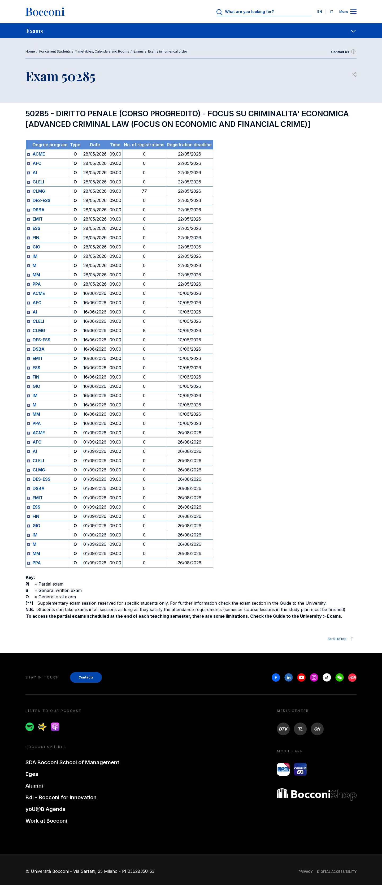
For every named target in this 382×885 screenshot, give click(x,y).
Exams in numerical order (167, 51)
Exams (138, 51)
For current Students (55, 51)
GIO (36, 247)
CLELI (38, 181)
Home (30, 51)
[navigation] (191, 30)
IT (331, 12)
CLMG (39, 191)
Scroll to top (341, 639)
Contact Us (344, 52)
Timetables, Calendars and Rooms (102, 51)
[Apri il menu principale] (353, 12)
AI (35, 172)
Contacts (86, 677)
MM (36, 274)
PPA (37, 284)
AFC (37, 163)
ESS (36, 228)
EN (319, 12)
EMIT (38, 219)
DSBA (39, 209)
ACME (39, 154)
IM (35, 256)
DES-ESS (41, 200)
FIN (36, 237)
